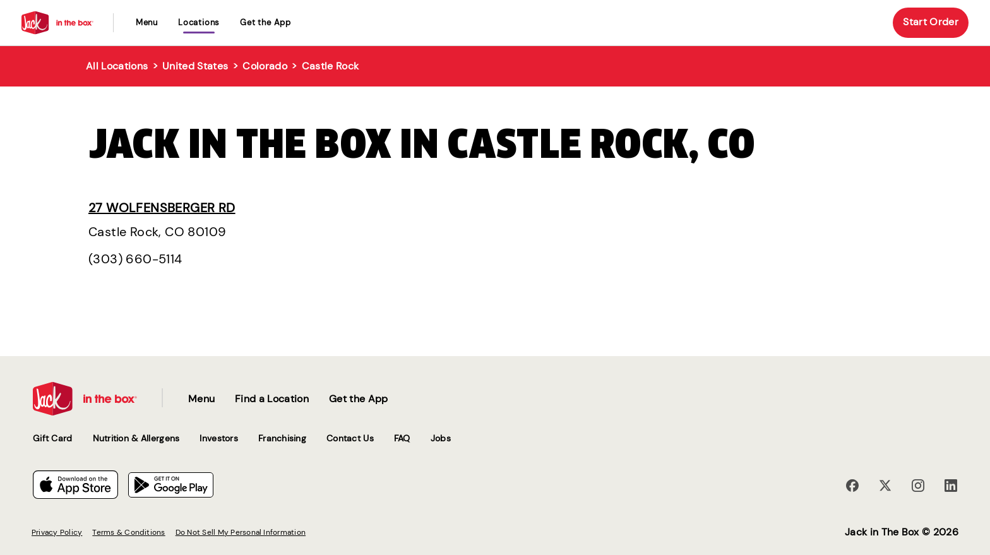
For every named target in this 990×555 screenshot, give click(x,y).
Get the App (265, 22)
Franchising (282, 438)
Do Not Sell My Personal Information (241, 532)
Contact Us (350, 438)
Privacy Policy (57, 532)
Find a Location (272, 398)
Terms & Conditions (128, 532)
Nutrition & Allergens (136, 438)
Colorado (264, 66)
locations (199, 22)
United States (195, 66)
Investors (219, 438)
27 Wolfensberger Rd (162, 208)
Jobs (441, 438)
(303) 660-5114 (135, 259)
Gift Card (53, 438)
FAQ (402, 438)
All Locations (117, 66)
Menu (147, 22)
